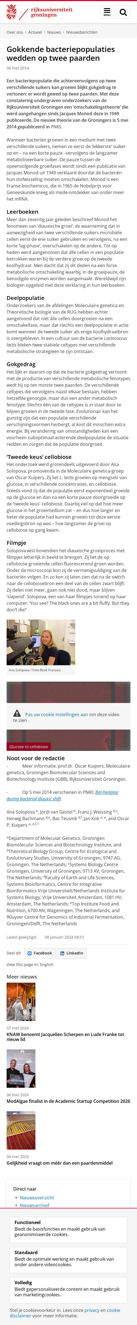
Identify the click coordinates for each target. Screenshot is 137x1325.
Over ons (15, 32)
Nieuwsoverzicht (37, 1198)
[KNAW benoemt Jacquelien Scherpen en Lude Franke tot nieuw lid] (68, 1002)
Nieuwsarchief (34, 1205)
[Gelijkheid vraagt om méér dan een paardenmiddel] (68, 1130)
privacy (92, 1310)
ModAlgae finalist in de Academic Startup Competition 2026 (68, 1101)
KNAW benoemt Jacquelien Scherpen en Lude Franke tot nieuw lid (65, 1036)
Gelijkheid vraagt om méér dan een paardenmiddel (60, 1163)
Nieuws (54, 32)
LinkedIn (71, 953)
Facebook (40, 953)
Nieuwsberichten (82, 32)
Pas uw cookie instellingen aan (56, 714)
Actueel (35, 32)
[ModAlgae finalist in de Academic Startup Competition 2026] (68, 1068)
